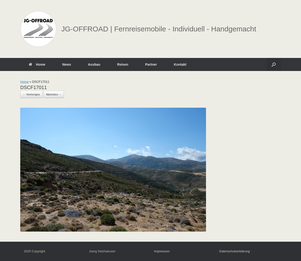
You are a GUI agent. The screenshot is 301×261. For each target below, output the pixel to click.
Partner (151, 64)
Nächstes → (53, 94)
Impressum (162, 251)
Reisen (122, 64)
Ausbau (94, 64)
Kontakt (180, 64)
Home (37, 64)
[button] (274, 64)
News (66, 64)
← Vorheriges (31, 94)
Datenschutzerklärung (234, 251)
